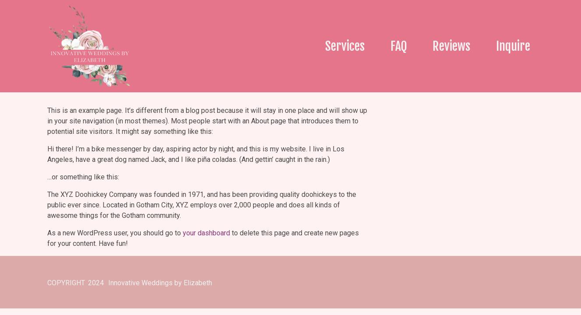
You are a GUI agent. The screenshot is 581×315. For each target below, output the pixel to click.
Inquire (513, 46)
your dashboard (206, 233)
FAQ (398, 46)
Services (345, 46)
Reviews (451, 46)
